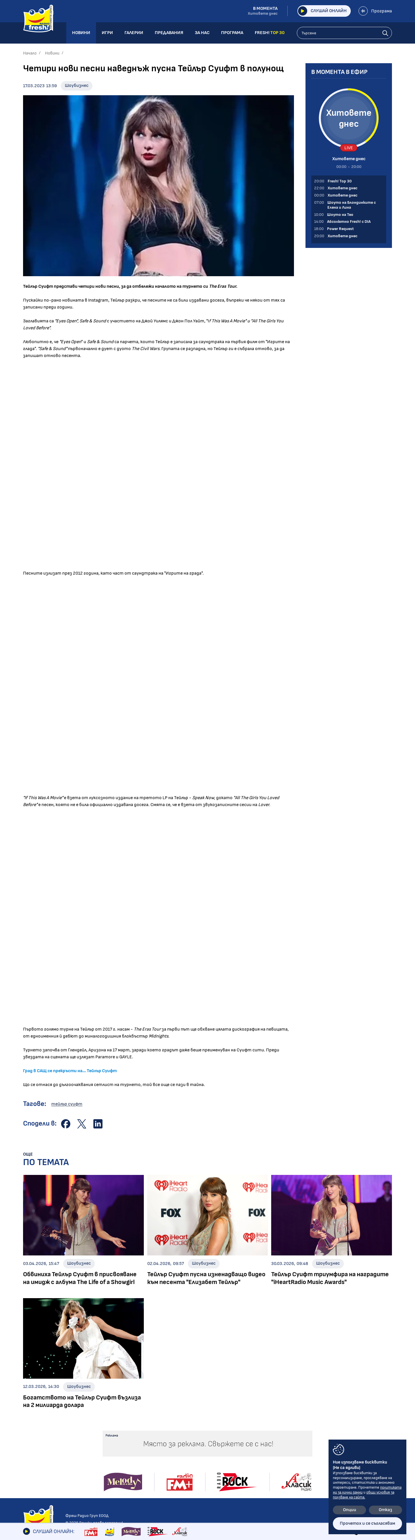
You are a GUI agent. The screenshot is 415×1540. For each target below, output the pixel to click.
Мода (28, 1471)
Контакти (311, 1421)
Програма (375, 11)
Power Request (116, 1461)
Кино (28, 1455)
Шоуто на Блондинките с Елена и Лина (128, 1434)
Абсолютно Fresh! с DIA (125, 1453)
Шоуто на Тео (115, 1445)
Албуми (189, 1431)
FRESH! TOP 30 (251, 1471)
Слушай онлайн (321, 11)
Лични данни (313, 1441)
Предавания (116, 1421)
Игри (239, 1421)
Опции (349, 1510)
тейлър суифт (66, 1104)
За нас (241, 1451)
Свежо (30, 1479)
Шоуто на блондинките (48, 1487)
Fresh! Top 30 (114, 1469)
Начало (30, 53)
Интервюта (36, 1447)
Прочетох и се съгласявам (367, 1523)
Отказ (385, 1510)
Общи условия (315, 1431)
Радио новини (37, 1431)
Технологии (35, 1463)
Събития (192, 1447)
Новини (52, 53)
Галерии (192, 1421)
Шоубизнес (76, 85)
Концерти (193, 1439)
